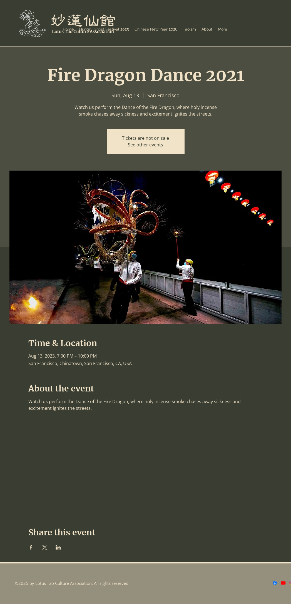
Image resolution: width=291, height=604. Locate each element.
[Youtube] (283, 583)
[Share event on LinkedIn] (58, 547)
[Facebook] (275, 583)
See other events (145, 145)
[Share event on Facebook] (31, 547)
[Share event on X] (44, 547)
